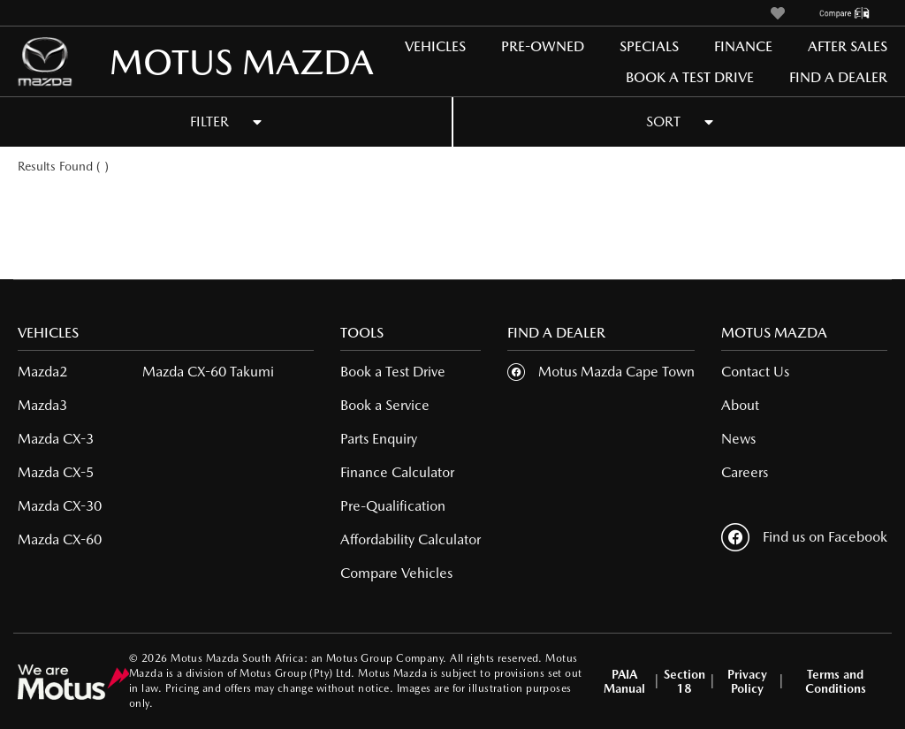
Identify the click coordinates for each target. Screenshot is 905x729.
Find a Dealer (838, 77)
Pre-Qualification (392, 505)
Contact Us (755, 371)
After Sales (847, 46)
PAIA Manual (624, 681)
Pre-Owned (542, 46)
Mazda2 (42, 371)
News (738, 438)
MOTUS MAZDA (168, 61)
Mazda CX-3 (56, 438)
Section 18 (684, 681)
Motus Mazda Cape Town (616, 371)
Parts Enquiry (378, 438)
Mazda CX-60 (60, 539)
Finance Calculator (397, 472)
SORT (679, 121)
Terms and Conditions (835, 681)
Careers (744, 472)
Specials (649, 46)
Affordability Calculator (410, 539)
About (740, 405)
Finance (743, 46)
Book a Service (385, 405)
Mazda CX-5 (56, 472)
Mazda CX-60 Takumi (208, 371)
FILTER (226, 121)
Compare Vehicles (396, 573)
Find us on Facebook (804, 537)
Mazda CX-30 (60, 505)
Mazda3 (42, 405)
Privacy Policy (747, 681)
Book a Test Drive (690, 77)
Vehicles (435, 46)
